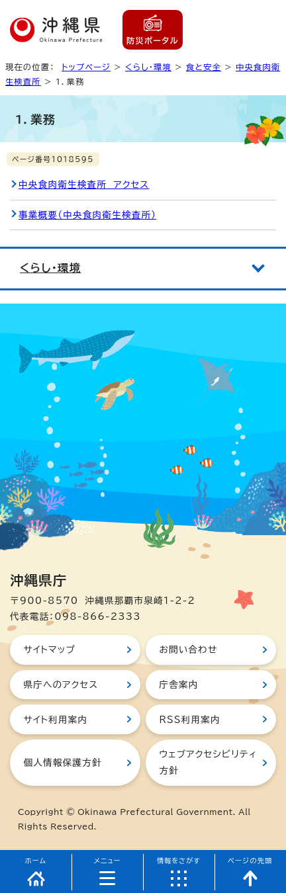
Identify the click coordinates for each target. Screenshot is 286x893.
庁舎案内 (178, 684)
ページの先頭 (250, 860)
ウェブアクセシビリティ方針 (208, 762)
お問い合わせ (188, 649)
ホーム (36, 860)
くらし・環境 (148, 67)
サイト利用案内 (55, 719)
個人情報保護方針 (62, 762)
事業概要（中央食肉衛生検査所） (87, 215)
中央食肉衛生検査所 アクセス (84, 184)
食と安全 (203, 67)
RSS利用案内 (189, 719)
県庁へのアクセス (60, 684)
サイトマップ (49, 649)
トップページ (86, 67)
